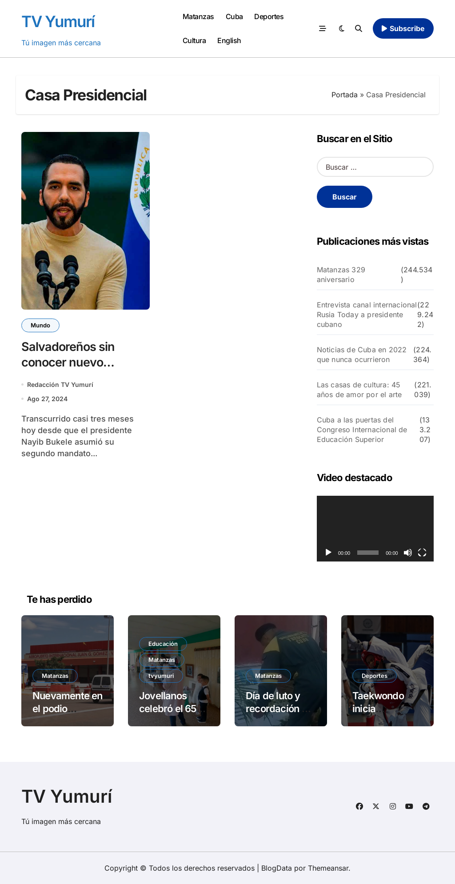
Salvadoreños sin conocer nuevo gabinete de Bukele (73, 362)
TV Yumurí (58, 21)
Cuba (234, 16)
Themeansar (328, 868)
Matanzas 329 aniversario (341, 274)
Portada (344, 94)
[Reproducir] (328, 552)
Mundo (40, 325)
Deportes (268, 16)
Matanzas (198, 16)
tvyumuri (161, 675)
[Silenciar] (407, 552)
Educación (163, 643)
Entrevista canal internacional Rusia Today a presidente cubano (367, 314)
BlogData (276, 868)
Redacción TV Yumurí (60, 384)
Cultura (194, 40)
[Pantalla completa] (422, 552)
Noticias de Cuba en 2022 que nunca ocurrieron (362, 354)
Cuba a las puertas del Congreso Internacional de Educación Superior (362, 429)
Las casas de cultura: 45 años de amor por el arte (359, 389)
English (229, 40)
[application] (375, 528)
